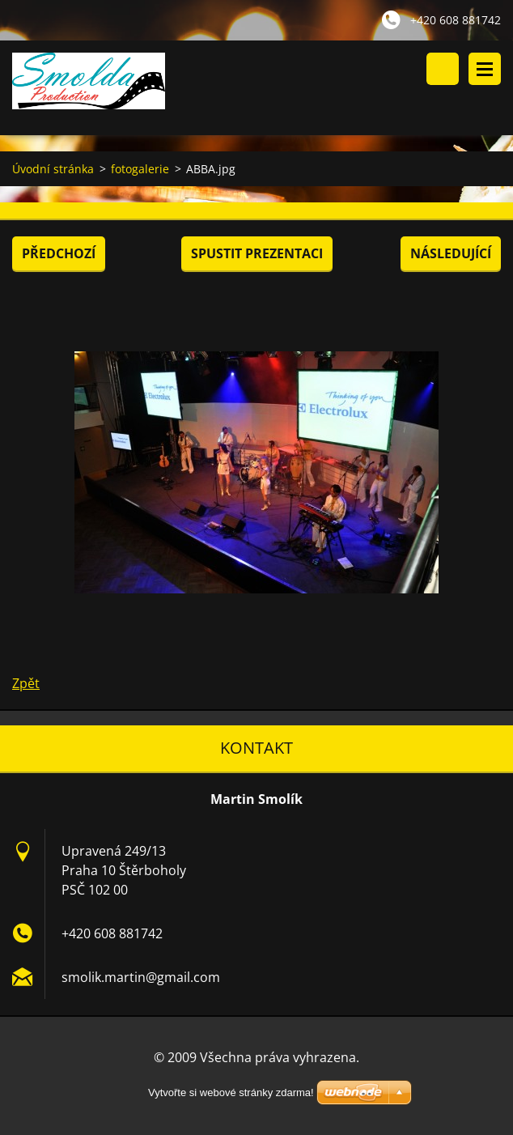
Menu (484, 69)
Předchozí (58, 253)
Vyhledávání (442, 69)
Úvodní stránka (53, 168)
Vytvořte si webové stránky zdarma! (231, 1092)
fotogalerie (140, 168)
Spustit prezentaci (257, 253)
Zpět (26, 683)
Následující (450, 253)
